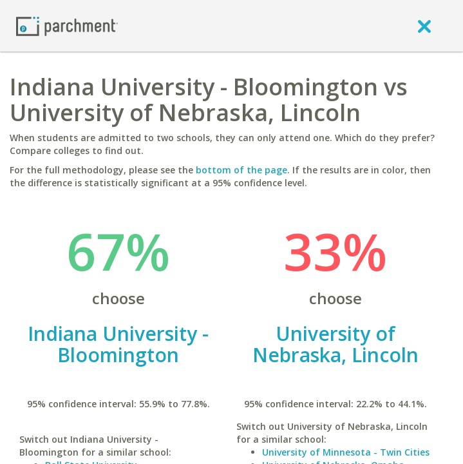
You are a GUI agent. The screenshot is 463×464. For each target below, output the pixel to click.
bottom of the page (241, 170)
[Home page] (67, 25)
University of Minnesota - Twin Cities (346, 452)
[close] (424, 26)
